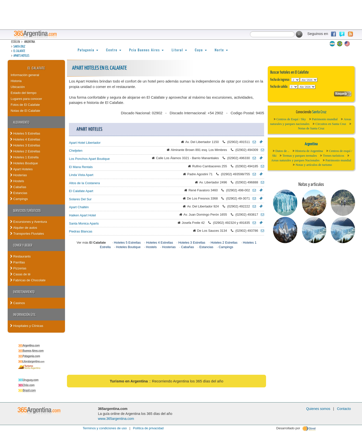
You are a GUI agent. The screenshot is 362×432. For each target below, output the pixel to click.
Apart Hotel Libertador (84, 142)
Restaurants (20, 256)
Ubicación (18, 87)
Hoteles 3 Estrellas (25, 145)
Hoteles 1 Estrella (24, 157)
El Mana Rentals (80, 167)
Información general (25, 75)
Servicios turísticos (27, 210)
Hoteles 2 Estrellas (25, 151)
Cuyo (201, 49)
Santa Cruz (19, 46)
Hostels (17, 181)
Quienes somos (318, 409)
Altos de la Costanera (84, 183)
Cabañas (18, 187)
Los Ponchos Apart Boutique (89, 159)
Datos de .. (282, 151)
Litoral (179, 49)
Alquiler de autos (23, 228)
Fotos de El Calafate (25, 105)
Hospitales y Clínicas (26, 326)
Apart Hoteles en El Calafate (99, 68)
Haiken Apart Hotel (82, 215)
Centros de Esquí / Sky (291, 119)
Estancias (18, 193)
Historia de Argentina (309, 151)
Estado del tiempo (23, 93)
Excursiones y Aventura (28, 222)
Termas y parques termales (299, 155)
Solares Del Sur (80, 199)
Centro (113, 49)
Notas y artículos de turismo (314, 165)
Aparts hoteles (21, 56)
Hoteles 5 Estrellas (25, 133)
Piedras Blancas (80, 231)
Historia (16, 81)
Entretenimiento (24, 291)
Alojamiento (21, 122)
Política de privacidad (148, 428)
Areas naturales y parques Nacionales (295, 160)
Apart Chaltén (79, 207)
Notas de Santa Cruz (311, 128)
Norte (221, 49)
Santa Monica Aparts (84, 223)
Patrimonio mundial (325, 119)
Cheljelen (75, 150)
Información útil (24, 314)
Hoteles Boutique (24, 163)
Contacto (344, 409)
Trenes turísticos (333, 155)
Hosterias (18, 175)
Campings (19, 199)
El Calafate (19, 51)
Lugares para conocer (26, 99)
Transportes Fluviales (27, 233)
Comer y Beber (22, 245)
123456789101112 (308, 80)
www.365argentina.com (116, 419)
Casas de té (20, 274)
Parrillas (17, 262)
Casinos (17, 303)
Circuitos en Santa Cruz (330, 124)
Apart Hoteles (21, 169)
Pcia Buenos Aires (146, 49)
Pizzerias (18, 268)
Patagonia (88, 49)
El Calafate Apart (81, 191)
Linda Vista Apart (81, 175)
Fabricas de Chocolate (28, 280)
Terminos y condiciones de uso (105, 428)
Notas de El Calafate (25, 111)
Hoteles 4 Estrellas (25, 139)
